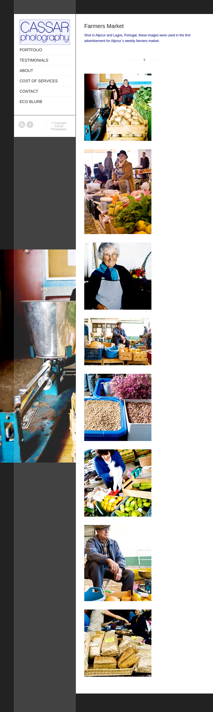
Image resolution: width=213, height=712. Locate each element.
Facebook (30, 124)
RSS (21, 124)
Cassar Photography (59, 128)
